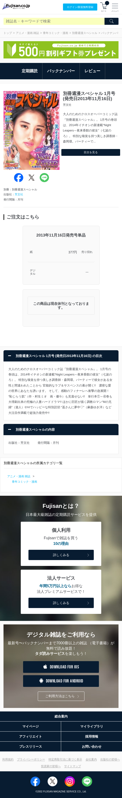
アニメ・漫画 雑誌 (27, 33)
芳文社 (19, 194)
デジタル (32, 272)
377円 (72, 252)
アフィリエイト (30, 736)
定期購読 (30, 71)
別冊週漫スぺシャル (84, 33)
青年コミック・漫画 (55, 33)
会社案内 (91, 759)
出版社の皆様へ (110, 759)
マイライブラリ (91, 726)
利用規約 (8, 759)
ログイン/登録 (80, 7)
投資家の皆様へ (51, 766)
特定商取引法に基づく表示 (65, 759)
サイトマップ (72, 766)
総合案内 (61, 716)
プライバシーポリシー (31, 759)
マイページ (30, 726)
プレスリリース (30, 746)
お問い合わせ (91, 746)
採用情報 (91, 736)
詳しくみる (71, 555)
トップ (7, 33)
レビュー (92, 71)
